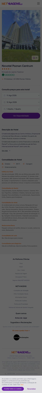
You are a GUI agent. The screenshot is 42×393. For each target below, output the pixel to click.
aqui (21, 385)
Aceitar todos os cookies (13, 389)
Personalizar (31, 389)
